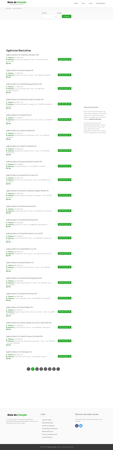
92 (41, 369)
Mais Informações (64, 59)
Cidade (59, 13)
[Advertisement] (56, 34)
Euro (83, 3)
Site (9, 63)
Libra (90, 3)
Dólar (76, 3)
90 (32, 369)
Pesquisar (66, 16)
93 (45, 369)
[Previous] (28, 369)
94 (49, 369)
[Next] (58, 369)
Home (9, 8)
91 (37, 369)
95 (54, 369)
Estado (44, 13)
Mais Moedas (100, 3)
